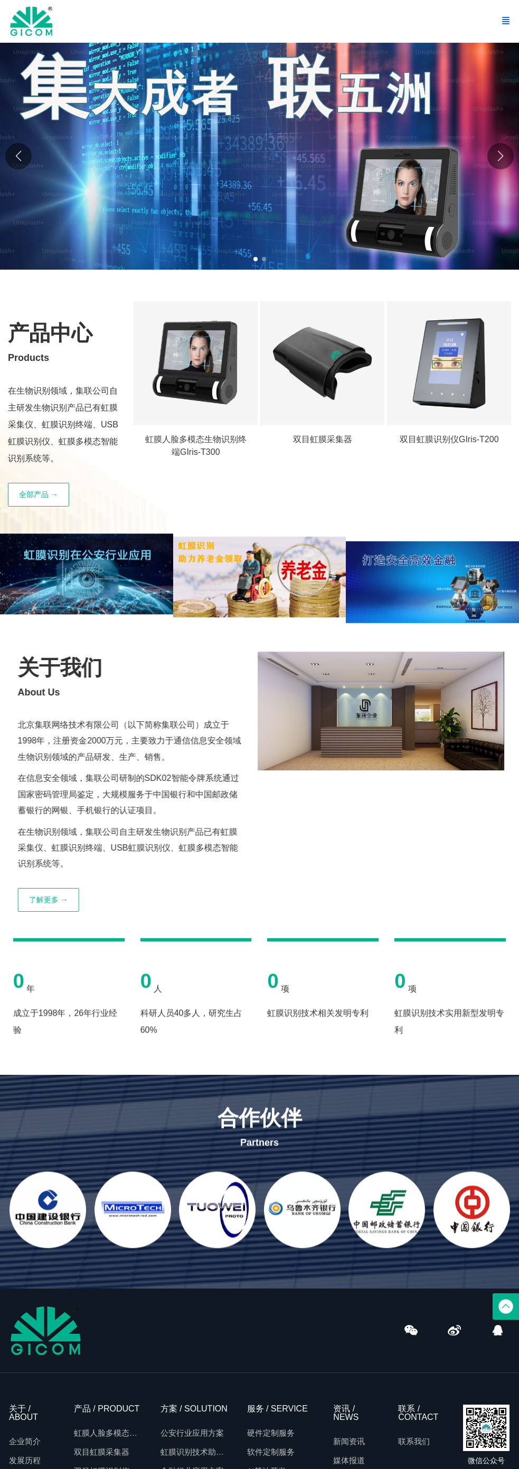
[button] (500, 156)
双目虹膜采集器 (322, 439)
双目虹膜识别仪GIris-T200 (449, 439)
